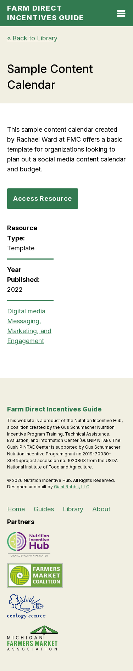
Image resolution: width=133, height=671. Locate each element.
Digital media (26, 311)
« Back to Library (32, 38)
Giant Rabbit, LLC (71, 486)
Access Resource (42, 198)
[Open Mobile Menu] (121, 15)
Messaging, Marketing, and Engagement (29, 331)
